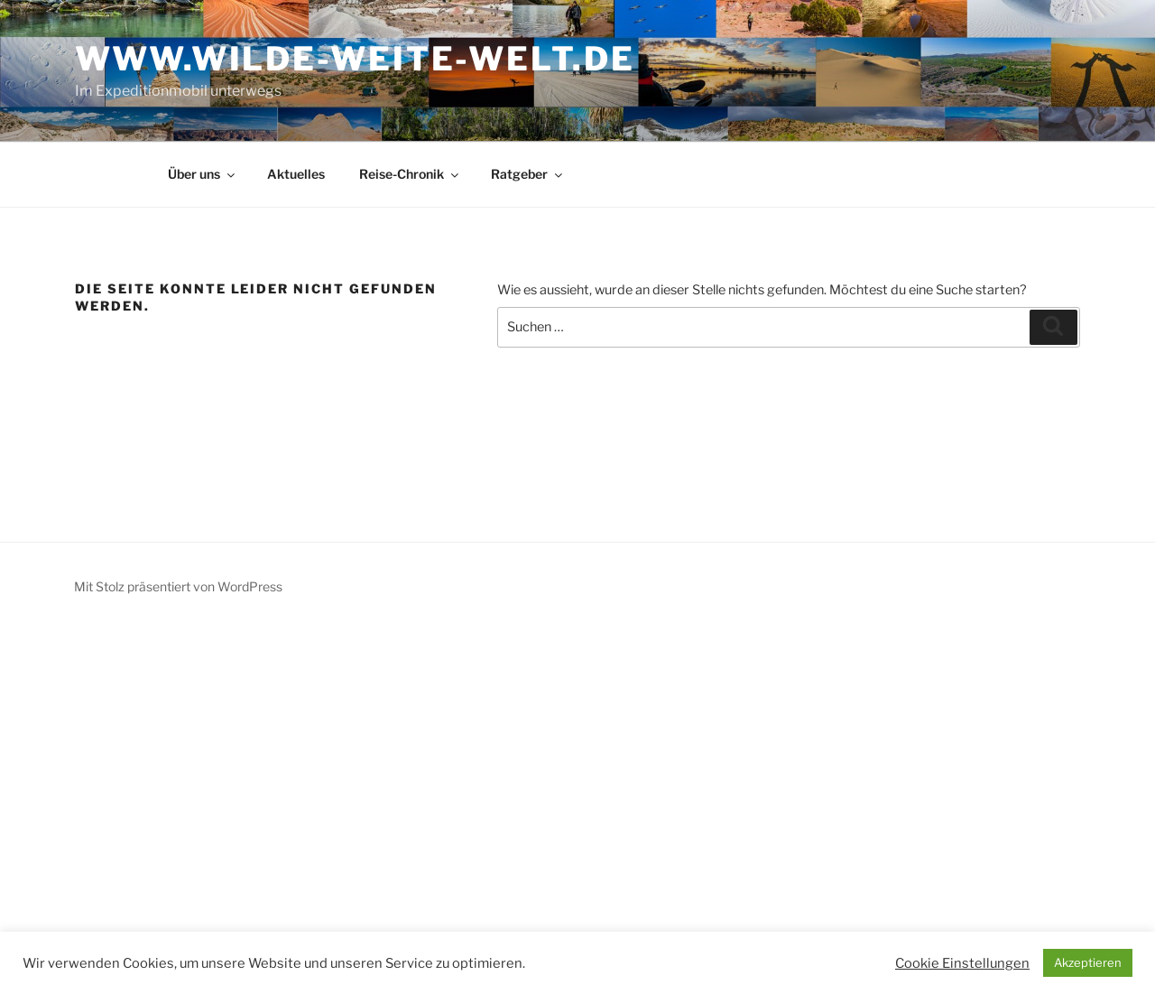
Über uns (202, 173)
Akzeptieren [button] (1088, 962)
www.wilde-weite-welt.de (354, 59)
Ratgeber (528, 173)
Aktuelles (296, 173)
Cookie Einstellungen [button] (962, 963)
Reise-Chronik (410, 173)
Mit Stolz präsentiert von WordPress (178, 586)
